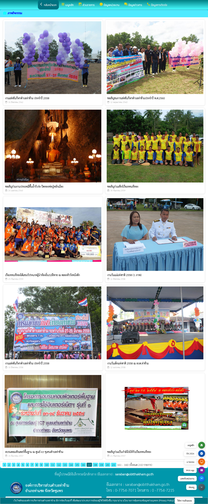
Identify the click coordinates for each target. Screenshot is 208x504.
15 (77, 464)
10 (46, 464)
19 (101, 464)
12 (58, 464)
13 (64, 464)
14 (71, 464)
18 (95, 464)
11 (52, 464)
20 (107, 464)
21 (113, 464)
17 (89, 464)
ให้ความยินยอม (184, 500)
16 (83, 464)
